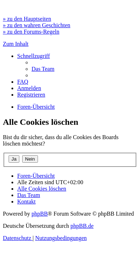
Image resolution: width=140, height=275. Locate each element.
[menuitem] (43, 69)
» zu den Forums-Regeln (31, 32)
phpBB (40, 214)
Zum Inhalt (16, 44)
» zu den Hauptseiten (27, 19)
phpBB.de (82, 226)
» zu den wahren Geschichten (36, 25)
